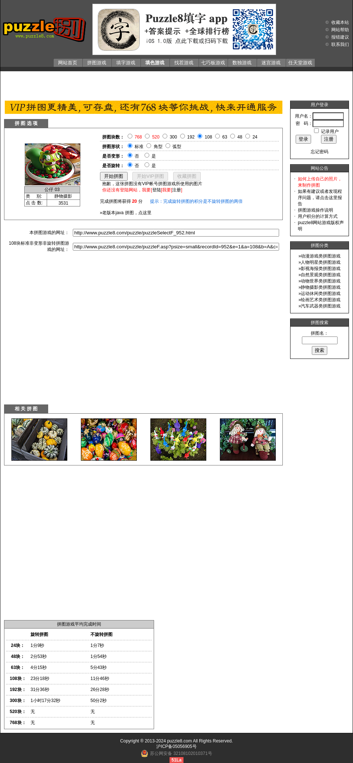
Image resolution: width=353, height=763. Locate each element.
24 (255, 137)
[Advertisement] (176, 84)
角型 (158, 146)
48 (240, 137)
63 (224, 137)
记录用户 (330, 131)
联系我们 (340, 44)
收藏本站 (340, 22)
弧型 (176, 146)
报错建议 (340, 37)
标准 (139, 146)
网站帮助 (340, 29)
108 (208, 137)
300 (173, 137)
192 (191, 137)
